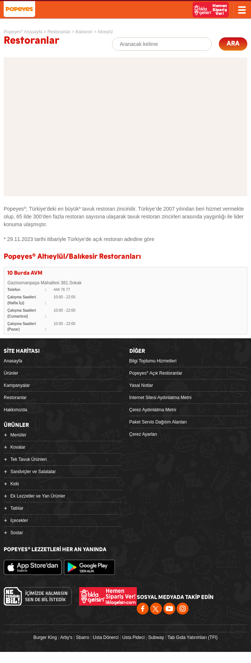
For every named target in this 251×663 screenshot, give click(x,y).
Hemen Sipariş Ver (211, 9)
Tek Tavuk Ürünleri (28, 459)
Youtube (169, 609)
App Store (33, 567)
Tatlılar (16, 508)
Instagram (183, 609)
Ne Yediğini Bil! (181, 10)
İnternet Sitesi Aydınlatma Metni (160, 397)
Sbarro (82, 637)
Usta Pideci (133, 637)
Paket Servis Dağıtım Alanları (158, 422)
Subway (156, 637)
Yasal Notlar (141, 385)
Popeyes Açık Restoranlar (155, 373)
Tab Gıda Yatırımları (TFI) (192, 637)
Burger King (45, 637)
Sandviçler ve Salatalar (33, 471)
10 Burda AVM (25, 273)
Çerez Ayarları (143, 434)
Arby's (66, 637)
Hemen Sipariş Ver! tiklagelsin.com (108, 596)
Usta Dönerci (105, 637)
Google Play (89, 567)
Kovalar (18, 447)
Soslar (16, 532)
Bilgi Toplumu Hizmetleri (153, 361)
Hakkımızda (15, 409)
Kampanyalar (17, 385)
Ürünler (11, 373)
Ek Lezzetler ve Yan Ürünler (37, 496)
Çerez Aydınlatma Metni (152, 409)
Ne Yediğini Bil (38, 596)
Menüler (18, 435)
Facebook (143, 609)
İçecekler (19, 520)
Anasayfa (13, 361)
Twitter (156, 609)
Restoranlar (15, 397)
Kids (14, 483)
